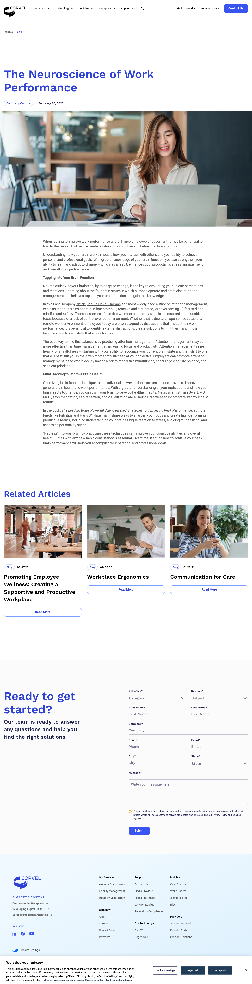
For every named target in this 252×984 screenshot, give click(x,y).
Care (139, 930)
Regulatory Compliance (149, 911)
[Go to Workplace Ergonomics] (126, 561)
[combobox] (129, 698)
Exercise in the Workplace (28, 903)
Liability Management (112, 891)
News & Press (107, 930)
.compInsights (178, 897)
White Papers (178, 891)
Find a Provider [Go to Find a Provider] (186, 8)
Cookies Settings (30, 950)
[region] (126, 970)
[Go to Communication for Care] (209, 561)
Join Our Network (180, 923)
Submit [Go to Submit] (139, 831)
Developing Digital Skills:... (29, 909)
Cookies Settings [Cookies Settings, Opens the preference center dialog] (165, 970)
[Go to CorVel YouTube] (31, 933)
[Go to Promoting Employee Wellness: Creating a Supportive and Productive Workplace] (43, 561)
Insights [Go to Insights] (8, 32)
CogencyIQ (141, 937)
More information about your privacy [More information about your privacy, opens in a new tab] (64, 980)
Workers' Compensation (113, 884)
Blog (173, 904)
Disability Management (112, 897)
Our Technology (144, 923)
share (115, 415)
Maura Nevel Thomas (104, 304)
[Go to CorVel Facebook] (23, 934)
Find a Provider (144, 891)
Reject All (192, 970)
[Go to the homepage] (15, 8)
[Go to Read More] (43, 612)
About (102, 916)
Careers (103, 923)
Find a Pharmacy (145, 897)
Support (139, 877)
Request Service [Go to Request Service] (210, 8)
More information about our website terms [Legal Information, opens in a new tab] (108, 980)
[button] (43, 8)
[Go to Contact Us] (236, 8)
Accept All (220, 970)
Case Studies (178, 884)
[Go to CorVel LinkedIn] (14, 934)
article (81, 304)
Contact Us (141, 884)
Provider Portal (179, 930)
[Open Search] (142, 8)
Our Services (106, 877)
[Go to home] (49, 882)
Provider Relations (181, 937)
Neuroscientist (169, 392)
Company (105, 909)
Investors (104, 937)
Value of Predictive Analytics (30, 914)
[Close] (246, 969)
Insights (175, 877)
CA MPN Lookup (144, 904)
